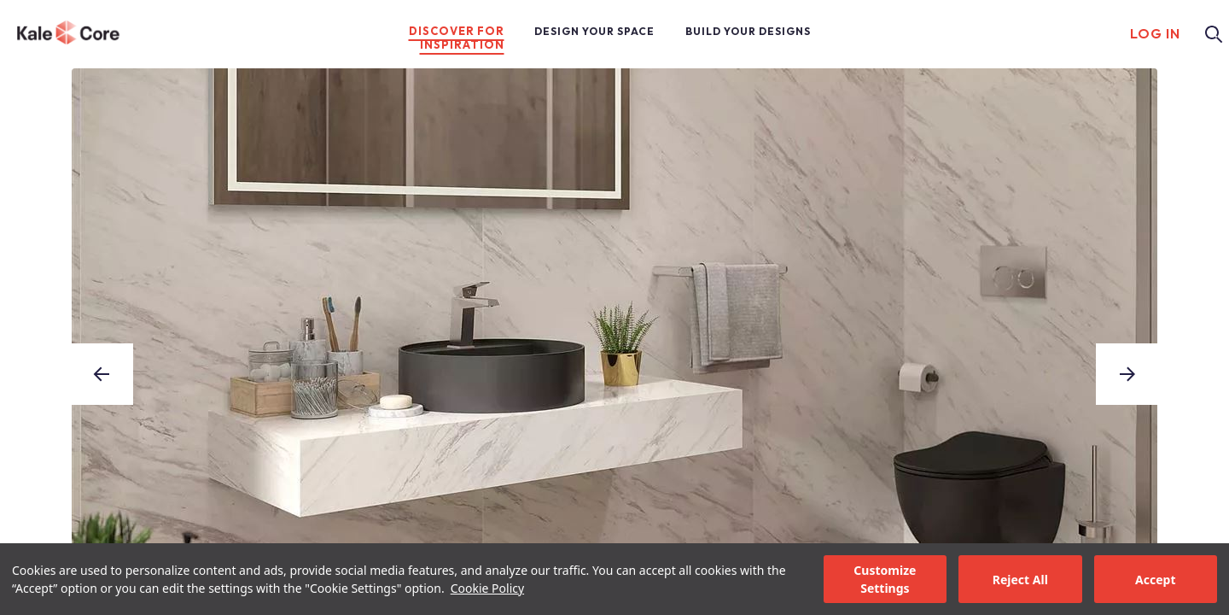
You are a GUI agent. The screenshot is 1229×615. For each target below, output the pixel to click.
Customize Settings (884, 579)
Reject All (1020, 579)
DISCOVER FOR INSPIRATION (456, 37)
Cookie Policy (487, 588)
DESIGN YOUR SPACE (594, 31)
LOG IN (1155, 34)
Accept (1155, 579)
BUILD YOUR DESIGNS (748, 31)
